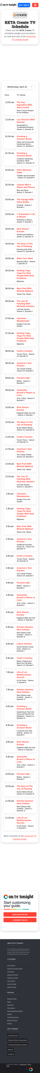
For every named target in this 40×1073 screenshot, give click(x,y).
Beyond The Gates (12, 1020)
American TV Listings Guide (24, 38)
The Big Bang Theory (13, 1017)
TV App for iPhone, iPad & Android (17, 1040)
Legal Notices (23, 1064)
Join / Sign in (24, 5)
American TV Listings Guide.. (24, 837)
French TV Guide (11, 984)
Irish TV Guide (11, 981)
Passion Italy (23, 378)
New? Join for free (20, 915)
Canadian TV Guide (12, 978)
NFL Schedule (11, 1008)
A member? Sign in (20, 920)
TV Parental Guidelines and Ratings (17, 1044)
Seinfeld (9, 1014)
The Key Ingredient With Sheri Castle (24, 105)
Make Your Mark (25, 258)
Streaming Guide (12, 998)
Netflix (9, 1002)
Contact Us (11, 1054)
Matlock (9, 1023)
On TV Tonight (11, 965)
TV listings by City (12, 1035)
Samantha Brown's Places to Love (26, 392)
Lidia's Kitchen (24, 644)
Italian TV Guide (11, 987)
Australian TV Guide (12, 975)
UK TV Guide (10, 971)
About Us (10, 1049)
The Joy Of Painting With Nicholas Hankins (26, 303)
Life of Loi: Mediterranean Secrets (24, 674)
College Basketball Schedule (15, 1011)
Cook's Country (25, 351)
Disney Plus (10, 1005)
